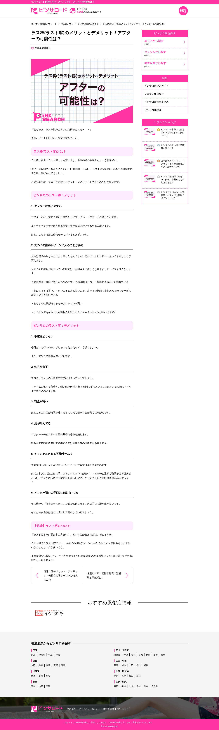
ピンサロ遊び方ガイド (156, 85)
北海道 (117, 654)
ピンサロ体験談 (152, 110)
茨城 (48, 675)
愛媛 (146, 665)
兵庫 (41, 665)
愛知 (33, 686)
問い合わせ (122, 709)
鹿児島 (154, 686)
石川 (138, 675)
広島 (116, 665)
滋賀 (63, 665)
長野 (124, 675)
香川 (138, 665)
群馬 (41, 675)
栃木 (33, 675)
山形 (155, 654)
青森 (126, 654)
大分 (131, 686)
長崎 (124, 686)
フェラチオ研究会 (154, 94)
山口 (131, 665)
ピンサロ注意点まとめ (156, 102)
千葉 (58, 654)
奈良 (48, 665)
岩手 (133, 654)
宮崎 (138, 686)
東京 (33, 654)
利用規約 (71, 709)
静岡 (41, 686)
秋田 (148, 654)
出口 (125, 722)
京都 (56, 665)
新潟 (116, 675)
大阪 (33, 665)
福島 (163, 654)
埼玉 (50, 654)
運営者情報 (108, 709)
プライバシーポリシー (89, 709)
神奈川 (42, 654)
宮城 (141, 654)
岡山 (124, 665)
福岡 (116, 686)
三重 (48, 686)
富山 (131, 675)
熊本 (146, 686)
